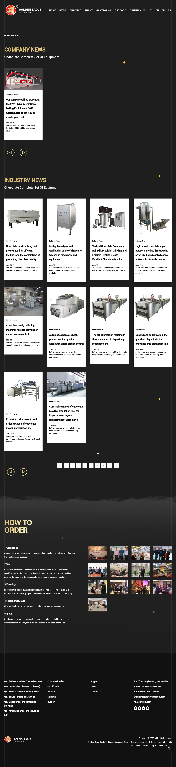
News (62, 10)
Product (75, 10)
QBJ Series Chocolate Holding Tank (21, 691)
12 (103, 466)
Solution (135, 10)
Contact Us (103, 10)
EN (151, 10)
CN (157, 10)
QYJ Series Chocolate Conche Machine (23, 681)
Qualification (53, 686)
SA (169, 10)
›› (116, 466)
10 (91, 466)
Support (120, 10)
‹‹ (59, 466)
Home (52, 10)
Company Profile (55, 681)
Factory (51, 691)
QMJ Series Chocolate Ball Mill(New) (22, 686)
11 (97, 466)
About (89, 10)
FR (163, 10)
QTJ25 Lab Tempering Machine (19, 696)
